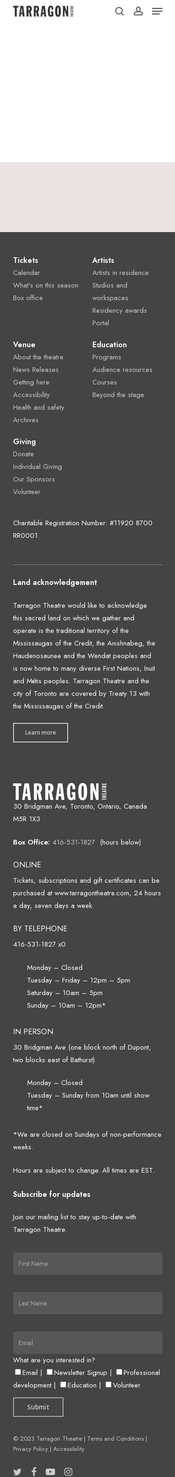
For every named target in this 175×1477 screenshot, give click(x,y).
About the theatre (38, 357)
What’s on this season (45, 285)
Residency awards (119, 310)
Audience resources (122, 369)
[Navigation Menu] (157, 11)
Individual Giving (37, 466)
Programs (106, 357)
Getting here (31, 382)
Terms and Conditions (115, 1438)
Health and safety (38, 407)
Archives (26, 420)
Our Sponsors (34, 479)
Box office (28, 298)
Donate (23, 454)
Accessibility (31, 395)
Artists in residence (120, 273)
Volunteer (27, 492)
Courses (104, 382)
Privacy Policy (30, 1448)
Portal (100, 323)
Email (26, 1372)
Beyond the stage (118, 395)
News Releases (36, 369)
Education (78, 1385)
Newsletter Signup (77, 1372)
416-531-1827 (73, 842)
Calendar (26, 273)
